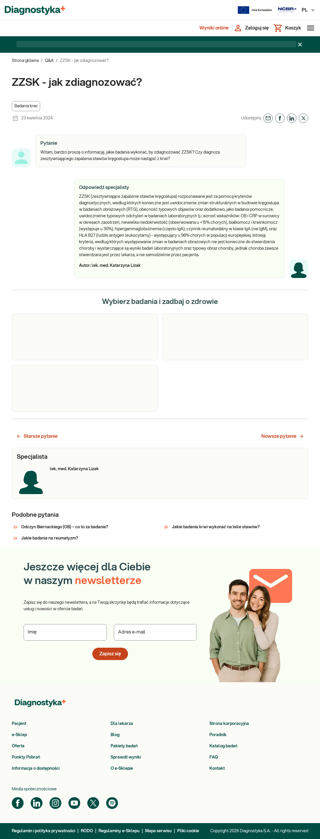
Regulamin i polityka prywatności (43, 831)
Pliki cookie (188, 831)
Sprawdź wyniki (126, 757)
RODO (87, 831)
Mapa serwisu (158, 831)
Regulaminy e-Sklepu (119, 831)
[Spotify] (112, 803)
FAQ (213, 757)
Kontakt (217, 768)
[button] (26, 106)
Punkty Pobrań (26, 757)
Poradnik (218, 735)
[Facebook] (18, 803)
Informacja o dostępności (36, 768)
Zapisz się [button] (110, 654)
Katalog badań (223, 746)
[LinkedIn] (36, 803)
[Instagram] (55, 803)
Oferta (18, 746)
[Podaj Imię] (65, 632)
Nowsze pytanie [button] (282, 436)
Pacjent (19, 724)
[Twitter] (93, 803)
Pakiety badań (124, 746)
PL (308, 10)
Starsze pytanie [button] (37, 436)
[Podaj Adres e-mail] (155, 632)
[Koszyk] (287, 28)
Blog (115, 735)
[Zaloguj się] (251, 28)
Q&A (49, 61)
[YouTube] (74, 803)
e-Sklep (19, 735)
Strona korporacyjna (229, 724)
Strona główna (25, 61)
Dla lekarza (122, 724)
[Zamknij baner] (299, 44)
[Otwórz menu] (309, 28)
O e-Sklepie (122, 768)
